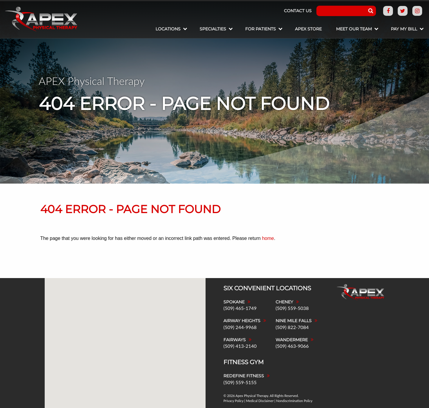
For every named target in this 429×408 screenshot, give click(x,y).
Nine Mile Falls (294, 320)
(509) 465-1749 (240, 308)
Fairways (234, 339)
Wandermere (292, 339)
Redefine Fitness (243, 375)
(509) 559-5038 (292, 308)
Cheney (284, 302)
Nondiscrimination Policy (294, 401)
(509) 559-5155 (240, 382)
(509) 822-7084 (292, 327)
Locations (168, 29)
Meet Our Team (354, 29)
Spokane (234, 302)
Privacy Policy (233, 401)
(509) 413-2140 (240, 346)
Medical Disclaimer (260, 401)
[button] (149, 307)
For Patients (260, 29)
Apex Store (308, 29)
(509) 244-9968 (240, 327)
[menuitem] (170, 29)
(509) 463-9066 (292, 346)
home (268, 238)
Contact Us (298, 10)
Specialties (213, 29)
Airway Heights (241, 320)
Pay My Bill (404, 29)
